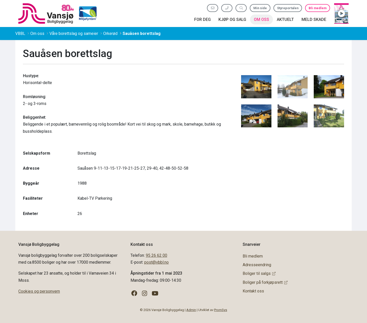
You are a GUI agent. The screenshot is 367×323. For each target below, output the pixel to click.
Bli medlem (317, 8)
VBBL (20, 33)
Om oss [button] (261, 19)
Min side (260, 8)
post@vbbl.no (156, 262)
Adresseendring (257, 264)
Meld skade (314, 19)
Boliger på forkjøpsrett (265, 282)
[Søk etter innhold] (241, 8)
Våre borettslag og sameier (73, 33)
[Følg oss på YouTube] (155, 293)
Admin (191, 310)
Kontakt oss (253, 291)
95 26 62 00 (156, 255)
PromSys (220, 310)
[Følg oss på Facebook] (134, 293)
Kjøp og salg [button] (232, 19)
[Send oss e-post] (212, 8)
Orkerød (110, 33)
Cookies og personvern (39, 291)
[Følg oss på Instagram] (144, 293)
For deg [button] (202, 19)
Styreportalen (287, 8)
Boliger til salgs (259, 273)
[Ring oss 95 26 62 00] (226, 8)
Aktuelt (285, 19)
